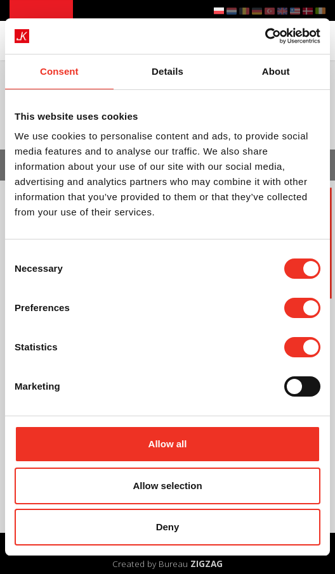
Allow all (167, 443)
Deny (168, 526)
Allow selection (167, 485)
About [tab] (276, 71)
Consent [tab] (59, 71)
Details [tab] (167, 71)
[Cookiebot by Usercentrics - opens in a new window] (264, 36)
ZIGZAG (206, 564)
